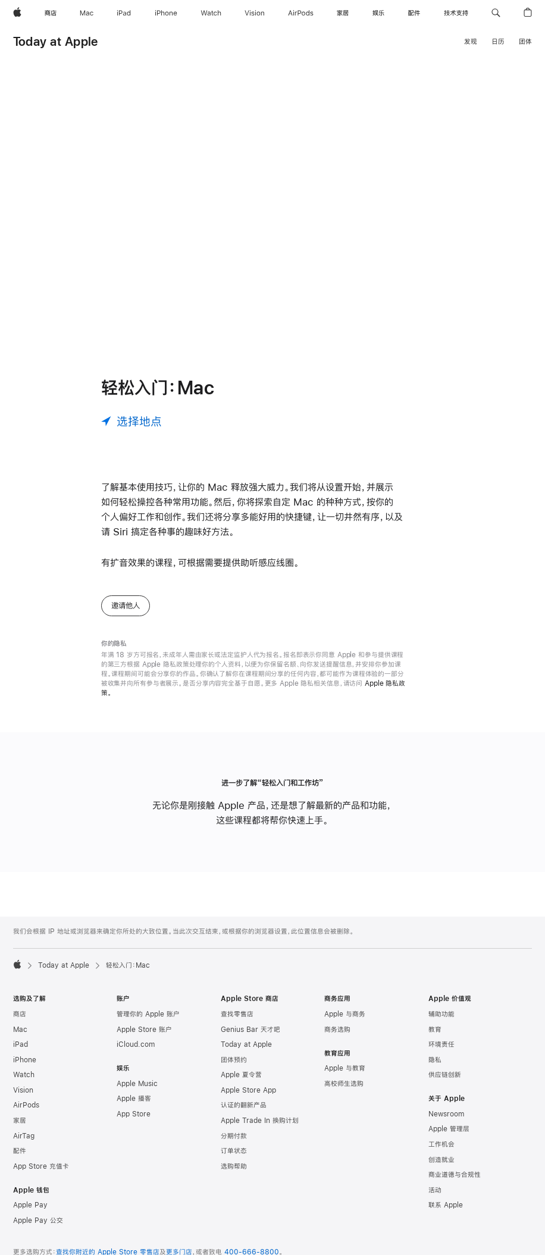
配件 (19, 1150)
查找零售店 (237, 1014)
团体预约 (234, 1059)
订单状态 (234, 1150)
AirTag (24, 1136)
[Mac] (86, 13)
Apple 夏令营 (241, 1074)
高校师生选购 (344, 1083)
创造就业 (441, 1159)
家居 (19, 1120)
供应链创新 (444, 1074)
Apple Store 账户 (144, 1029)
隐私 (434, 1059)
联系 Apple (445, 1205)
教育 (434, 1029)
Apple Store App (248, 1090)
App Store (134, 1114)
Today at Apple (55, 41)
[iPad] (124, 13)
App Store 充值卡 (41, 1166)
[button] (496, 13)
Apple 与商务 (344, 1014)
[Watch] (211, 13)
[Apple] (17, 13)
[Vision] (255, 13)
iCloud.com (136, 1044)
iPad (20, 1044)
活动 (434, 1190)
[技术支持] (456, 13)
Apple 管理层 (448, 1128)
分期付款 (234, 1136)
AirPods (26, 1105)
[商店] (50, 13)
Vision (23, 1090)
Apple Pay (30, 1205)
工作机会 (441, 1144)
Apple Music (137, 1083)
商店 (19, 1014)
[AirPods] (300, 13)
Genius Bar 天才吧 (250, 1029)
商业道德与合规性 (454, 1174)
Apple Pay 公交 (38, 1220)
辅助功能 (441, 1014)
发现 (470, 41)
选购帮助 (234, 1166)
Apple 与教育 (344, 1068)
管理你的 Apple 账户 (148, 1014)
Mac (20, 1029)
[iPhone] (166, 13)
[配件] (414, 13)
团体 (525, 41)
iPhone (24, 1059)
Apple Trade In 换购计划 (260, 1120)
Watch (24, 1074)
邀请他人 (125, 605)
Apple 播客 (134, 1098)
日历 (498, 41)
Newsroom (446, 1114)
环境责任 (441, 1044)
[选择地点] (131, 421)
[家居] (342, 13)
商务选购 (337, 1029)
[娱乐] (378, 13)
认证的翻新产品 (244, 1105)
